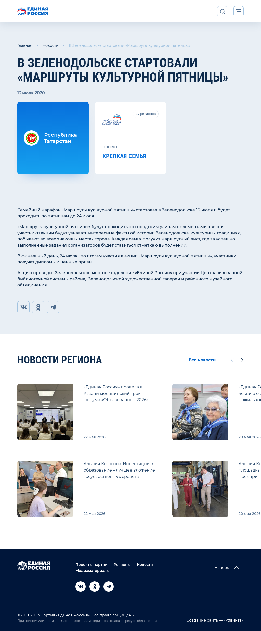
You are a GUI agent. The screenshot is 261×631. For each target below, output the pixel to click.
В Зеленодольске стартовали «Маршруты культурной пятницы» (129, 45)
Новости (51, 45)
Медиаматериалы (92, 570)
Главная (24, 45)
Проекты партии (91, 564)
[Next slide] (242, 360)
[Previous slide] (232, 360)
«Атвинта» (233, 620)
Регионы (122, 564)
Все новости (202, 360)
